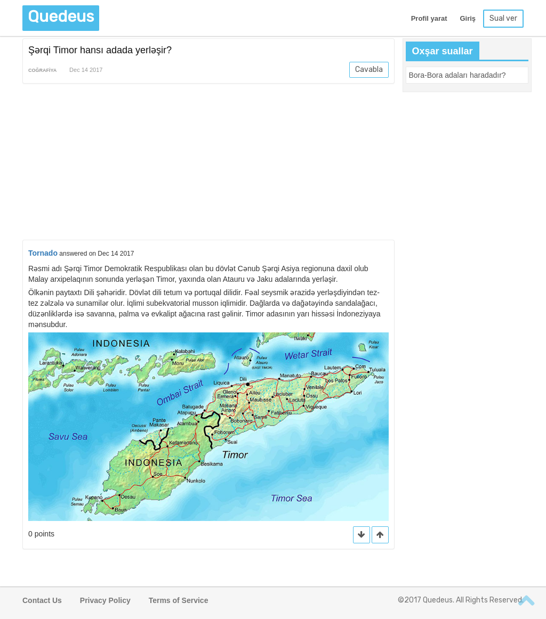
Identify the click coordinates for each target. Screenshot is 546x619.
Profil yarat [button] (429, 18)
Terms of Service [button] (178, 600)
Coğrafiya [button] (42, 70)
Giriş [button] (468, 18)
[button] (380, 535)
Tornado (43, 253)
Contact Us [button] (42, 600)
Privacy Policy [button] (105, 600)
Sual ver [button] (503, 18)
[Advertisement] (208, 163)
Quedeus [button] (61, 16)
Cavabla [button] (369, 69)
